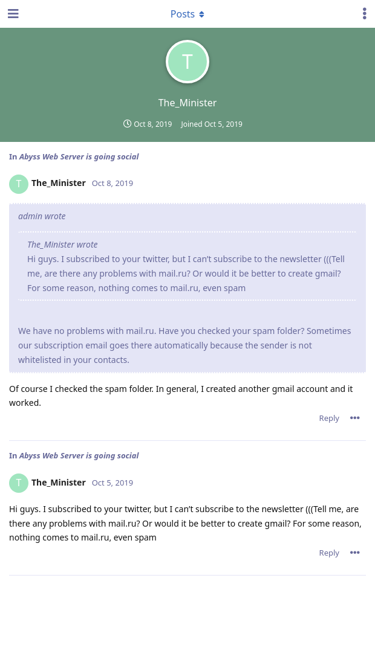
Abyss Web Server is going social (79, 156)
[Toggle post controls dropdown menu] (355, 418)
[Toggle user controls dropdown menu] (364, 14)
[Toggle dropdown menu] (187, 14)
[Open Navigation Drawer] (12, 14)
